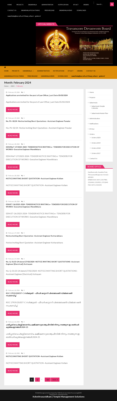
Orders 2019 (96, 143)
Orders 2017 (96, 153)
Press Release (49, 10)
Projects (19, 4)
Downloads (81, 10)
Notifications (63, 4)
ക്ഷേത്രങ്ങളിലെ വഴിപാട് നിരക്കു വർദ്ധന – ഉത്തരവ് (24, 16)
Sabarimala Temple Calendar (98, 107)
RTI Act (75, 4)
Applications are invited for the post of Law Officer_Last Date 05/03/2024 (37, 95)
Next (54, 380)
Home (9, 4)
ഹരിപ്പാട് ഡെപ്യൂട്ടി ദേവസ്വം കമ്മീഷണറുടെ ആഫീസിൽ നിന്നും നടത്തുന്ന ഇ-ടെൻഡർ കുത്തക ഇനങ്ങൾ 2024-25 (42, 326)
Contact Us (11, 10)
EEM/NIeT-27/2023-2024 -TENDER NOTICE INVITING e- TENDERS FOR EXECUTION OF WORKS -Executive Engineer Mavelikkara (42, 148)
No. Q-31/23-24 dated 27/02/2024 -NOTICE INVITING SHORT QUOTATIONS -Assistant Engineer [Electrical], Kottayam (43, 263)
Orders (86, 4)
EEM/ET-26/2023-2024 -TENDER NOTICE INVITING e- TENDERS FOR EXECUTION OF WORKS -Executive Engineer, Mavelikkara (41, 205)
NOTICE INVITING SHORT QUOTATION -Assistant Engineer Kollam (34, 178)
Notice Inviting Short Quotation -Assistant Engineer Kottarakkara (34, 236)
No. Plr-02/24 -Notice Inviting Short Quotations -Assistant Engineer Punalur (38, 121)
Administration (47, 4)
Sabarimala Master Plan (100, 113)
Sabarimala (32, 4)
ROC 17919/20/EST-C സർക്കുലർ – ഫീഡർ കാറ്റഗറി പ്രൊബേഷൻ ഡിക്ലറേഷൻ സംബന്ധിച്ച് (39, 294)
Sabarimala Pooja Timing (30, 10)
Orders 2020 (96, 138)
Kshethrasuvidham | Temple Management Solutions (58, 396)
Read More (13, 110)
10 (48, 379)
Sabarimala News (65, 10)
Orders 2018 (96, 148)
